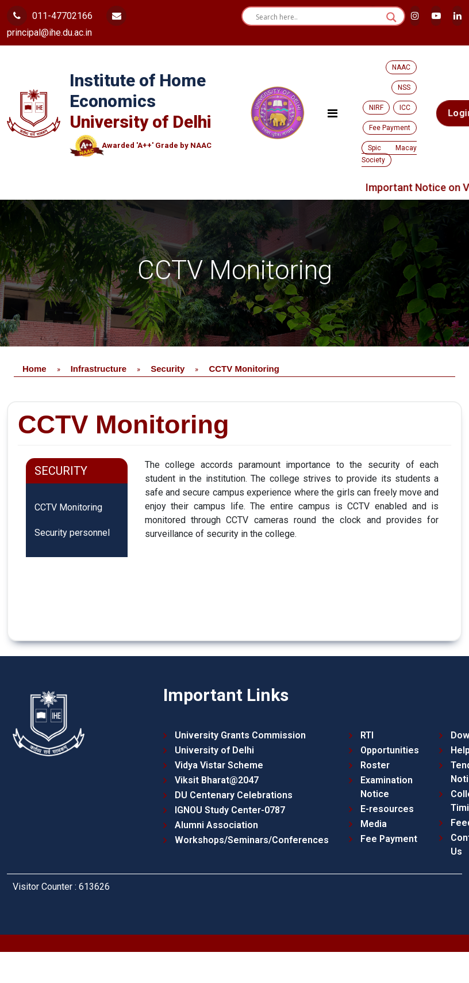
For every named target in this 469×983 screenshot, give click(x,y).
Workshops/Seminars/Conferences (252, 840)
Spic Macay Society (389, 154)
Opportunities (389, 750)
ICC (404, 108)
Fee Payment (389, 128)
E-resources (387, 808)
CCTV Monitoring (68, 507)
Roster (375, 765)
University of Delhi (214, 750)
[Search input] (318, 17)
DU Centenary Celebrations (234, 795)
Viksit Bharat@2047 (217, 780)
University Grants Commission (240, 735)
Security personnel (72, 532)
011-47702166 (50, 15)
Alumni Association (216, 825)
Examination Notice (386, 787)
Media (373, 823)
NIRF (376, 108)
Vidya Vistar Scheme (219, 765)
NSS (404, 87)
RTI (367, 735)
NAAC (401, 67)
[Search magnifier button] (391, 17)
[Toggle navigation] (332, 113)
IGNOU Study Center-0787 (230, 810)
